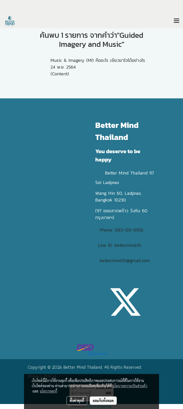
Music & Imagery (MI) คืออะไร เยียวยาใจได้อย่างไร (97, 60)
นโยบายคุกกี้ (48, 391)
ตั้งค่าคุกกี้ (77, 400)
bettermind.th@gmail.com (125, 260)
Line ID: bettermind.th (119, 245)
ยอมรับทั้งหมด (103, 400)
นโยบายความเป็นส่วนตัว (129, 385)
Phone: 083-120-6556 (122, 230)
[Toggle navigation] (176, 21)
